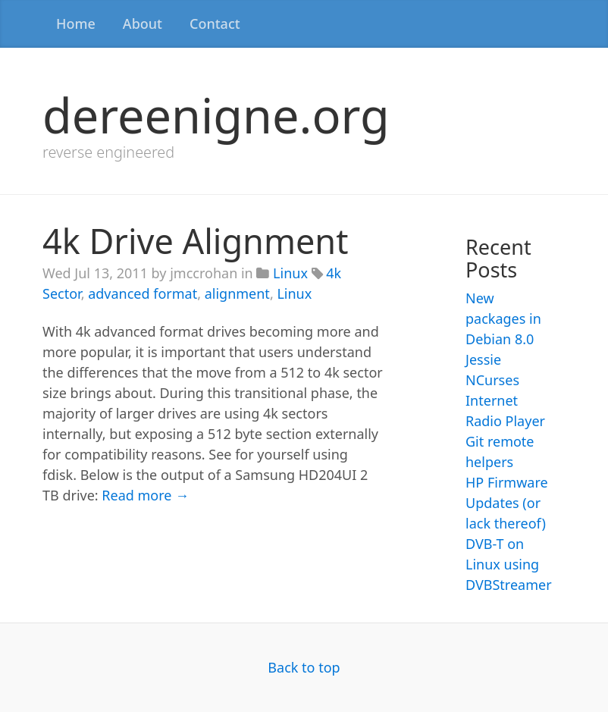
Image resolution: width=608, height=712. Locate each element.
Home (76, 23)
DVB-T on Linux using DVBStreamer (508, 564)
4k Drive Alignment (195, 241)
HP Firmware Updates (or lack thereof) (506, 502)
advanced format (142, 293)
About (142, 23)
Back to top (304, 667)
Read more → (145, 495)
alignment (237, 293)
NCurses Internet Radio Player (505, 400)
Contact (215, 23)
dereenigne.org (216, 115)
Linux (290, 273)
